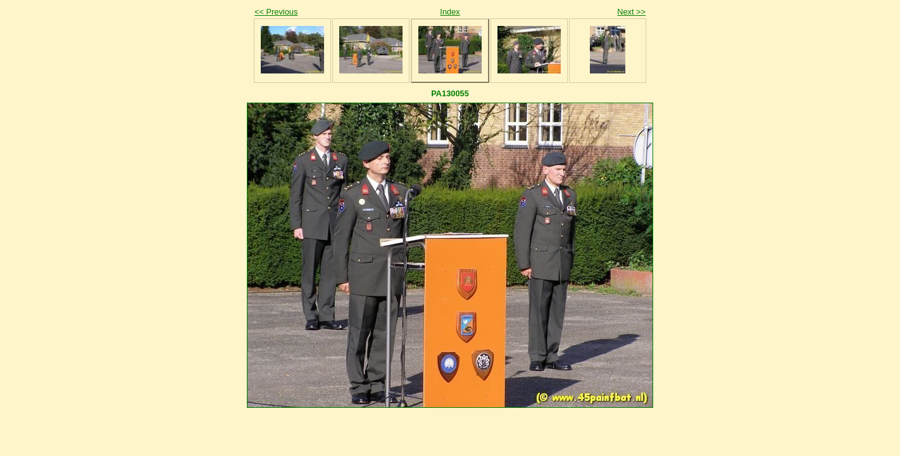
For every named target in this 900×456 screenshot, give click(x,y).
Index (449, 11)
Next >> (631, 11)
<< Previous (275, 11)
